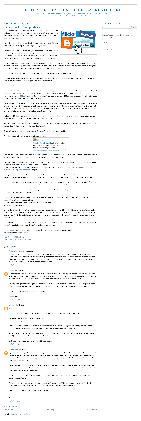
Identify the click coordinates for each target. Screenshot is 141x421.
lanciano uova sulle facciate (62, 185)
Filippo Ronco (14, 270)
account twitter (47, 116)
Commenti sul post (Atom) (21, 414)
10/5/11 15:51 (14, 299)
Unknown (12, 305)
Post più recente (10, 410)
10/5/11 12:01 (14, 265)
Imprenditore (114, 40)
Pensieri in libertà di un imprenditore (70, 10)
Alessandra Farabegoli (17, 251)
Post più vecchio (91, 410)
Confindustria (13, 239)
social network (25, 239)
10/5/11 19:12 (14, 401)
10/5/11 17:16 (14, 344)
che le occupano (80, 185)
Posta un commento (11, 406)
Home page (50, 410)
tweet (44, 136)
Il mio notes (106, 42)
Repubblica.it (21, 96)
